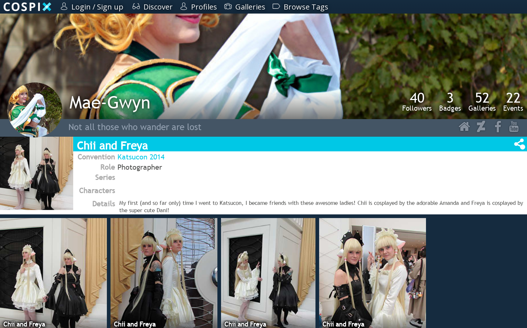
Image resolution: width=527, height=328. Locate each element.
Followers (417, 101)
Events (513, 101)
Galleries (482, 101)
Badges (450, 101)
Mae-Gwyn (110, 102)
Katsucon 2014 (140, 157)
